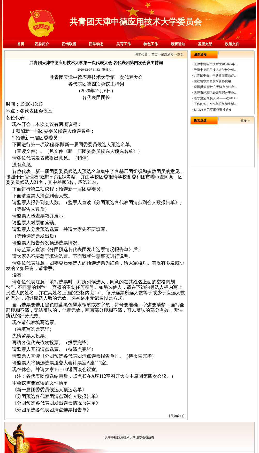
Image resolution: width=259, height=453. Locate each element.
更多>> (245, 120)
